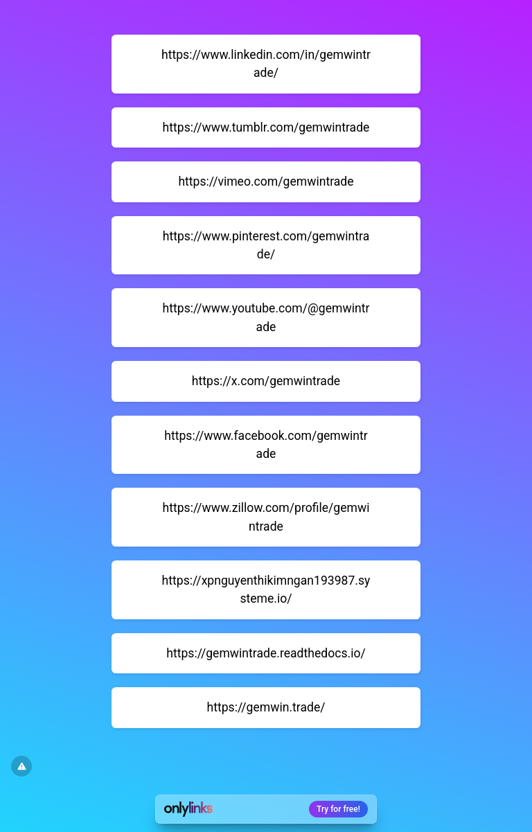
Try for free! (338, 809)
